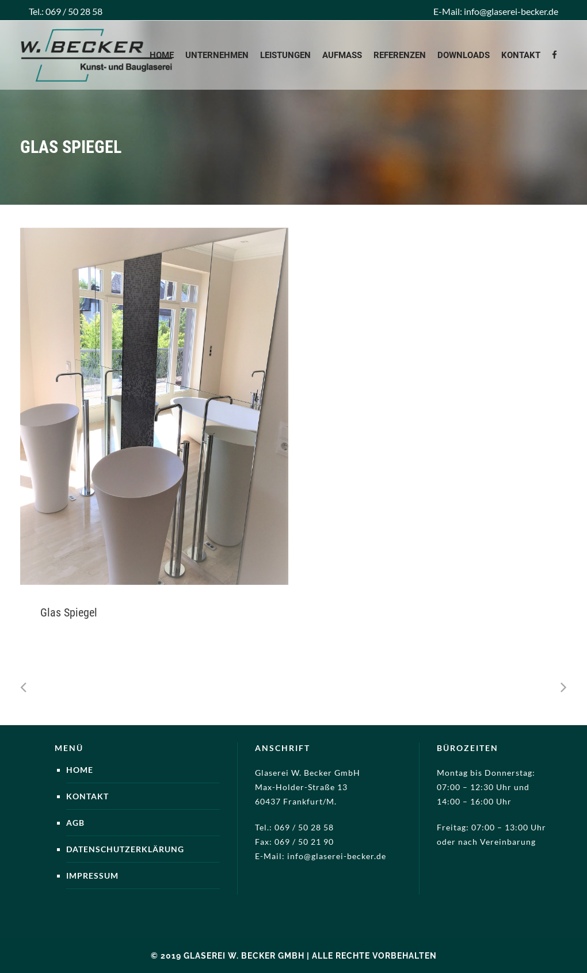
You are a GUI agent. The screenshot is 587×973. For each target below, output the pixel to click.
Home (79, 770)
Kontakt (87, 796)
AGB (75, 823)
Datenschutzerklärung (125, 849)
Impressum (92, 875)
